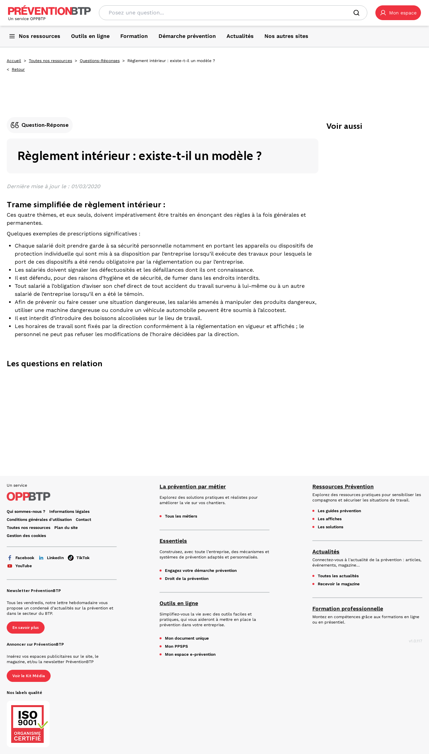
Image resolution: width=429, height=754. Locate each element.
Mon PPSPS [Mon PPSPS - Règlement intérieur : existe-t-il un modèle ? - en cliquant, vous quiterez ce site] (176, 646)
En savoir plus (25, 628)
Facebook (20, 558)
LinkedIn (51, 558)
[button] (398, 12)
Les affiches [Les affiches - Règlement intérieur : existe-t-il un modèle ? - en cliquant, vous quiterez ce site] (330, 519)
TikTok (78, 558)
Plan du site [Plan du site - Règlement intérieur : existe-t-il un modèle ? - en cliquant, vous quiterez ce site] (66, 527)
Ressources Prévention (343, 486)
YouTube (19, 566)
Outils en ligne (179, 603)
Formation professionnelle (347, 608)
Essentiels (173, 541)
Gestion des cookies (26, 535)
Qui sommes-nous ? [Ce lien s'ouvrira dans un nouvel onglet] (26, 511)
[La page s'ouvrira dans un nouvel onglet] (398, 12)
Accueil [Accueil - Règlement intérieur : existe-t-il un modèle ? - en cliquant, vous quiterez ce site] (14, 61)
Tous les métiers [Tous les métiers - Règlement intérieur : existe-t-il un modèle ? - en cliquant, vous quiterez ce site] (181, 516)
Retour (18, 69)
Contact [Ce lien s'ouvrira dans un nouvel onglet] (83, 519)
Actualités (326, 551)
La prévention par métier (193, 486)
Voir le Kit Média (28, 676)
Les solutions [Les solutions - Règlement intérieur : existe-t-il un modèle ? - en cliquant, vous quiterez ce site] (330, 527)
